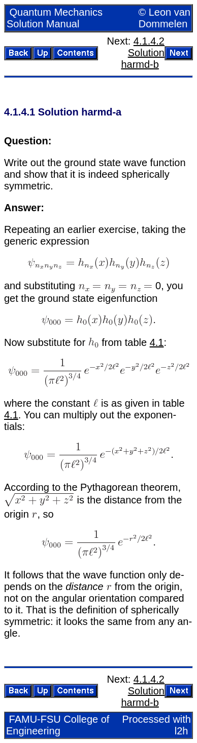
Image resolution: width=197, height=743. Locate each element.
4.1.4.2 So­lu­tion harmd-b (143, 52)
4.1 (157, 342)
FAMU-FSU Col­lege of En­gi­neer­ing (57, 725)
